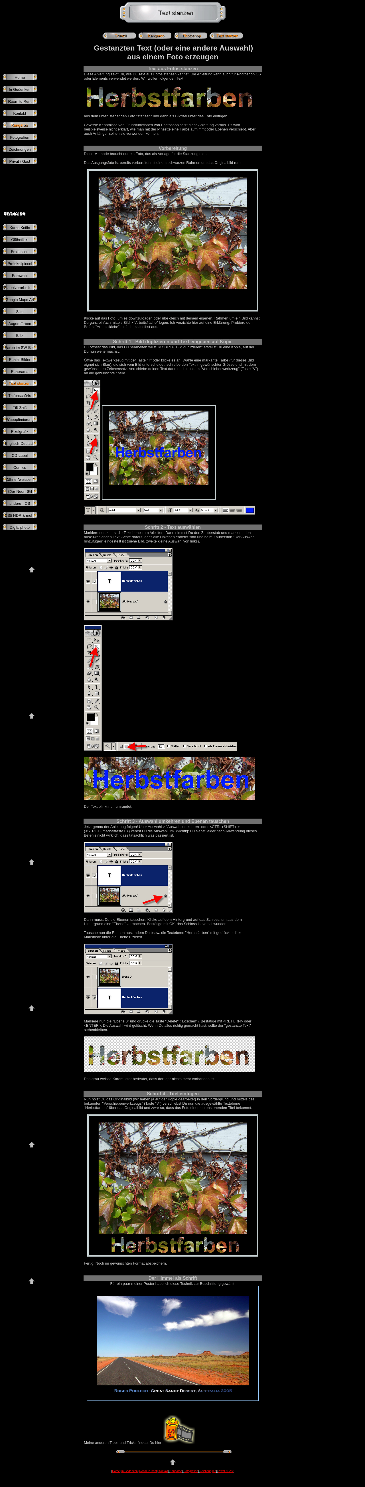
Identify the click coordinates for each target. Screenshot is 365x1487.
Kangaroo (176, 1471)
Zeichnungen (208, 1471)
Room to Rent (148, 1471)
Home (116, 1471)
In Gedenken (129, 1471)
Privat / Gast (226, 1471)
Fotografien (191, 1471)
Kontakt (163, 1471)
